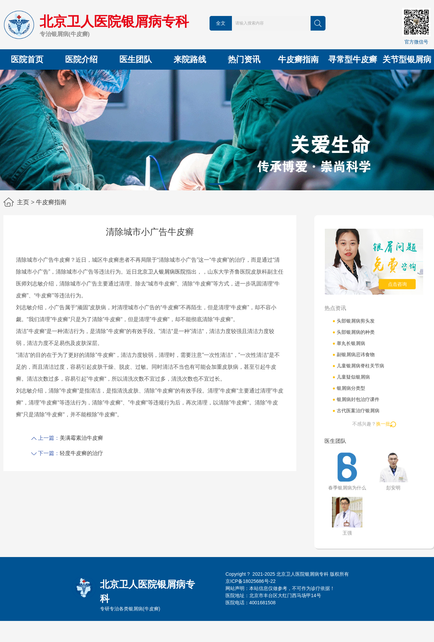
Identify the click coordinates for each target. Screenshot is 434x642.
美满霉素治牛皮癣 (81, 438)
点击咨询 (397, 284)
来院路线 (190, 59)
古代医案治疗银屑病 (355, 410)
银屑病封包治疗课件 (355, 399)
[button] (217, 184)
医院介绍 (81, 59)
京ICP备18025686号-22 (250, 581)
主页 (23, 202)
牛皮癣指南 (298, 59)
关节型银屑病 (406, 59)
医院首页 (27, 59)
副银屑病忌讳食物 (353, 354)
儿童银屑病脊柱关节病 (358, 365)
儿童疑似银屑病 (351, 377)
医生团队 (135, 59)
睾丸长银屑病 (348, 343)
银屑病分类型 (348, 388)
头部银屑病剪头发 (353, 321)
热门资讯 (244, 59)
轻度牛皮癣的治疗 (81, 453)
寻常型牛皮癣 (352, 59)
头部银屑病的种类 (353, 332)
